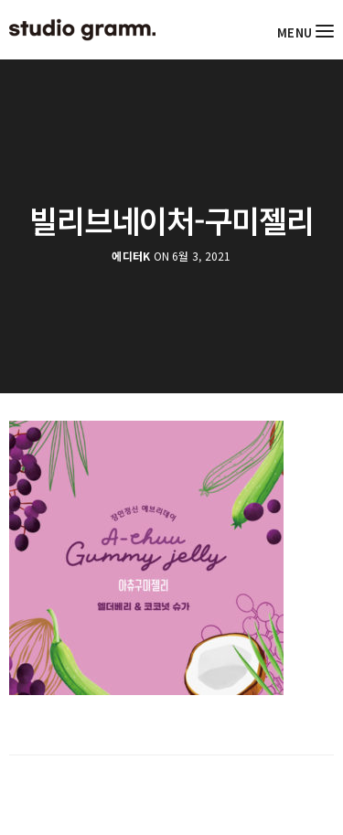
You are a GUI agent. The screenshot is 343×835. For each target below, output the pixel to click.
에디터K (131, 256)
